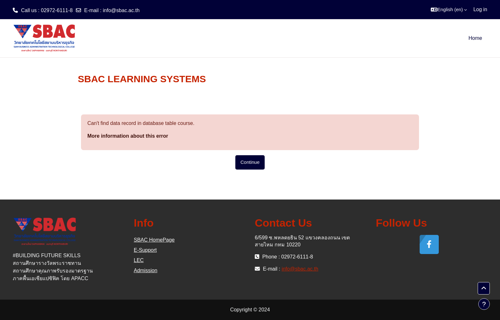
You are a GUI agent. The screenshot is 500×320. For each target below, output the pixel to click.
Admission (146, 270)
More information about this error (127, 136)
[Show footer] (484, 304)
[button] (449, 9)
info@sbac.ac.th (121, 10)
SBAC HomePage (154, 240)
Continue (250, 162)
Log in (480, 9)
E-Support (145, 250)
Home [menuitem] (475, 38)
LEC (139, 260)
